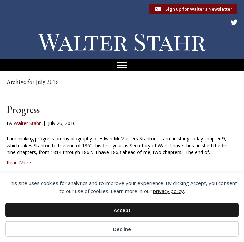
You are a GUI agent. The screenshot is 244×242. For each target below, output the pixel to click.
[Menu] (122, 65)
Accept (122, 210)
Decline (122, 229)
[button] (193, 9)
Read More (19, 162)
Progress (23, 109)
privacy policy (168, 191)
